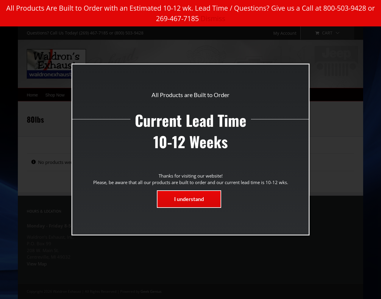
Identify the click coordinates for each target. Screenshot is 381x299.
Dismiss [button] (213, 18)
